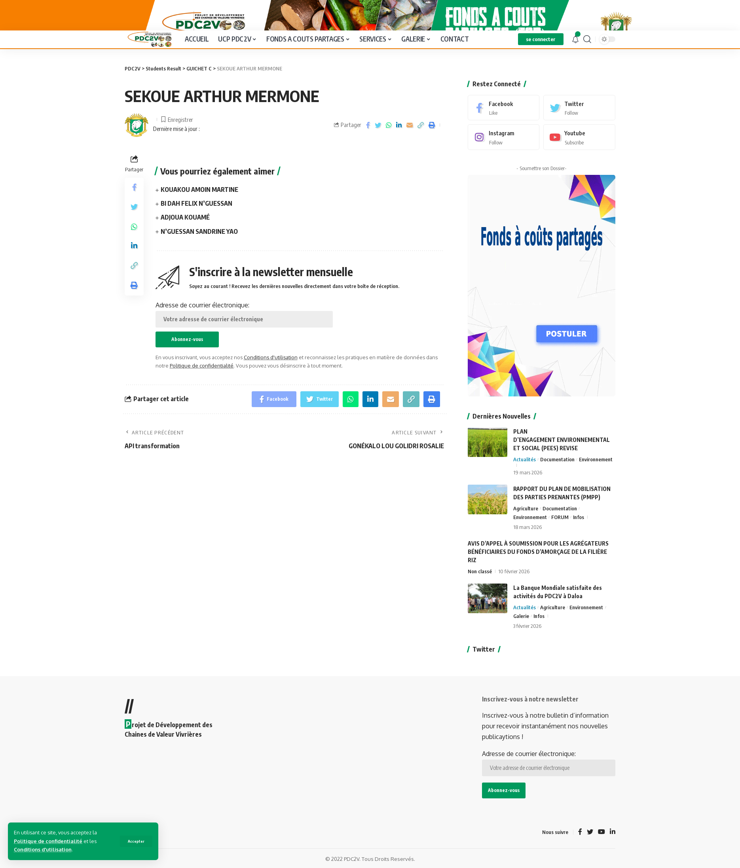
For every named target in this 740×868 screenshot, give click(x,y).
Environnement (596, 470)
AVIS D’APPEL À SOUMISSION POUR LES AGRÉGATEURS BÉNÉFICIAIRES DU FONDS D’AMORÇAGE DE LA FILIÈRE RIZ (538, 562)
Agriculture (525, 519)
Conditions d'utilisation (43, 849)
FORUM (560, 528)
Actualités (524, 470)
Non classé (480, 582)
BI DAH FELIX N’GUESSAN (196, 230)
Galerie (521, 627)
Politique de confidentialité (48, 841)
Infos (578, 528)
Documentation (557, 470)
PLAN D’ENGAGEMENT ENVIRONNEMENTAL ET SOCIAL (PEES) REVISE (561, 450)
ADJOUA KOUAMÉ (185, 244)
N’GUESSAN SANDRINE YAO (199, 258)
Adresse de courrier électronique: (244, 341)
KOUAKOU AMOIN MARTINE (199, 216)
